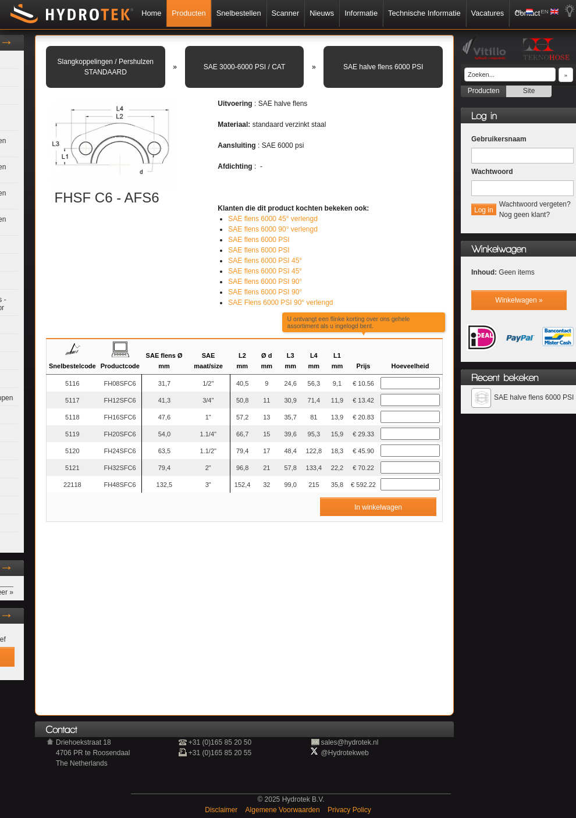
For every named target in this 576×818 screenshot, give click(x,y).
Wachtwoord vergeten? (535, 204)
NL (519, 11)
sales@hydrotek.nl (350, 742)
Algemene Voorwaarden (284, 810)
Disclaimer (222, 810)
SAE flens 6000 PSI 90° (265, 282)
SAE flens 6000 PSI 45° (265, 261)
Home (151, 13)
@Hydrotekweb (345, 753)
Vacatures (487, 13)
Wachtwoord (492, 172)
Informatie (361, 13)
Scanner (286, 13)
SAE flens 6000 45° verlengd (273, 219)
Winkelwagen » (518, 300)
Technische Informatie (424, 13)
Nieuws (322, 13)
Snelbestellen (238, 13)
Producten (188, 13)
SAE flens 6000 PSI (258, 240)
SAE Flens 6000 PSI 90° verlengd (280, 302)
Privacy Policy (349, 810)
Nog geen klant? (524, 215)
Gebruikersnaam (499, 139)
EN (544, 11)
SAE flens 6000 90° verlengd (273, 229)
